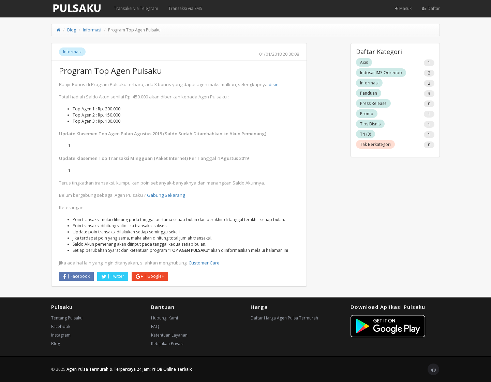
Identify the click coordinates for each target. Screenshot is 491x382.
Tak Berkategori (375, 144)
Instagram (61, 335)
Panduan (368, 93)
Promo (366, 114)
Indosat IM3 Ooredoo (381, 73)
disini (274, 84)
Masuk (403, 8)
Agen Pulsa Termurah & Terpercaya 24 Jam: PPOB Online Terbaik (129, 369)
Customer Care (204, 263)
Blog (71, 30)
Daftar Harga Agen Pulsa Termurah (284, 318)
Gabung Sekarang (166, 195)
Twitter (112, 276)
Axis (364, 62)
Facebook (76, 276)
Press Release (373, 103)
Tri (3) (365, 134)
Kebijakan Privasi (167, 343)
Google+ (150, 276)
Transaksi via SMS (185, 8)
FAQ (155, 326)
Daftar (431, 8)
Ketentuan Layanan (169, 335)
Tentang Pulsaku (67, 318)
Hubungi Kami (164, 318)
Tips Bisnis (370, 124)
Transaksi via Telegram (136, 8)
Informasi (92, 30)
